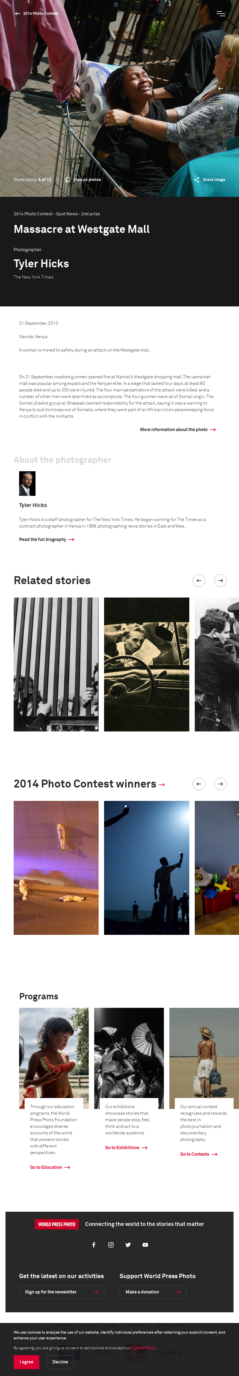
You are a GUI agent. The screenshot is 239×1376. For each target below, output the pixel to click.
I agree (26, 1362)
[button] (199, 580)
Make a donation (142, 1292)
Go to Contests (194, 1154)
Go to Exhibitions (122, 1148)
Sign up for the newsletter (50, 1292)
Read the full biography (42, 539)
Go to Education (46, 1167)
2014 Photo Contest (40, 14)
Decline (60, 1362)
